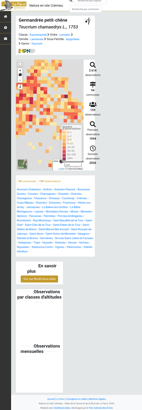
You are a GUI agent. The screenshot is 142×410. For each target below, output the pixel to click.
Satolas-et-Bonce (69, 238)
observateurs (51, 181)
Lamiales (66, 34)
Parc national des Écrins (101, 407)
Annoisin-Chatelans (29, 189)
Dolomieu (70, 203)
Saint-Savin (72, 234)
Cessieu (47, 194)
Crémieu (22, 203)
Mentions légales (98, 399)
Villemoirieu (61, 252)
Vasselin (31, 247)
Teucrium (37, 43)
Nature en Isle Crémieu (46, 5)
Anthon (49, 189)
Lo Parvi (59, 399)
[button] (20, 75)
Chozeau (68, 198)
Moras (85, 212)
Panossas (50, 216)
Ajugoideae (74, 39)
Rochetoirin (42, 220)
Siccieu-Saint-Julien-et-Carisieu (53, 243)
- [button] (20, 80)
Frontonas (85, 203)
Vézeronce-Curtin (28, 252)
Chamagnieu (63, 194)
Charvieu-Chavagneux (31, 198)
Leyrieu (48, 212)
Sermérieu (23, 243)
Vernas (57, 247)
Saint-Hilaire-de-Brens (46, 229)
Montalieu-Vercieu (67, 212)
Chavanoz (54, 198)
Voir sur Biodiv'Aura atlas (39, 279)
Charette (79, 194)
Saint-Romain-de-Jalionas (45, 234)
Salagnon (49, 238)
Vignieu (47, 252)
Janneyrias (48, 207)
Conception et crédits (76, 399)
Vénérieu (45, 247)
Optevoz (36, 216)
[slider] (61, 161)
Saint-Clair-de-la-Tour (62, 225)
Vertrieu (70, 247)
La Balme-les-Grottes (71, 207)
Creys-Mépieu (39, 203)
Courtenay (83, 198)
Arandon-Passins (67, 189)
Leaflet (61, 169)
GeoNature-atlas (61, 407)
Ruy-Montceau (61, 220)
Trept (20, 247)
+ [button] (20, 70)
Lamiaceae (37, 39)
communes (27, 181)
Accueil (49, 399)
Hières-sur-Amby (28, 207)
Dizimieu (56, 203)
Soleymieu (82, 243)
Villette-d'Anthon (82, 252)
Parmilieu (65, 216)
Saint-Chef (39, 225)
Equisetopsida (39, 34)
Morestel (22, 216)
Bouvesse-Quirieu (28, 194)
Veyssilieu (83, 247)
